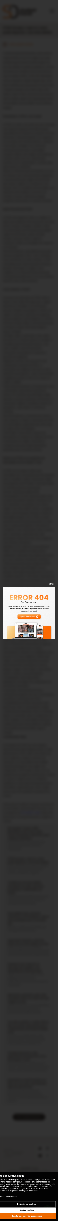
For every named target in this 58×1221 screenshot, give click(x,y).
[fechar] (51, 584)
